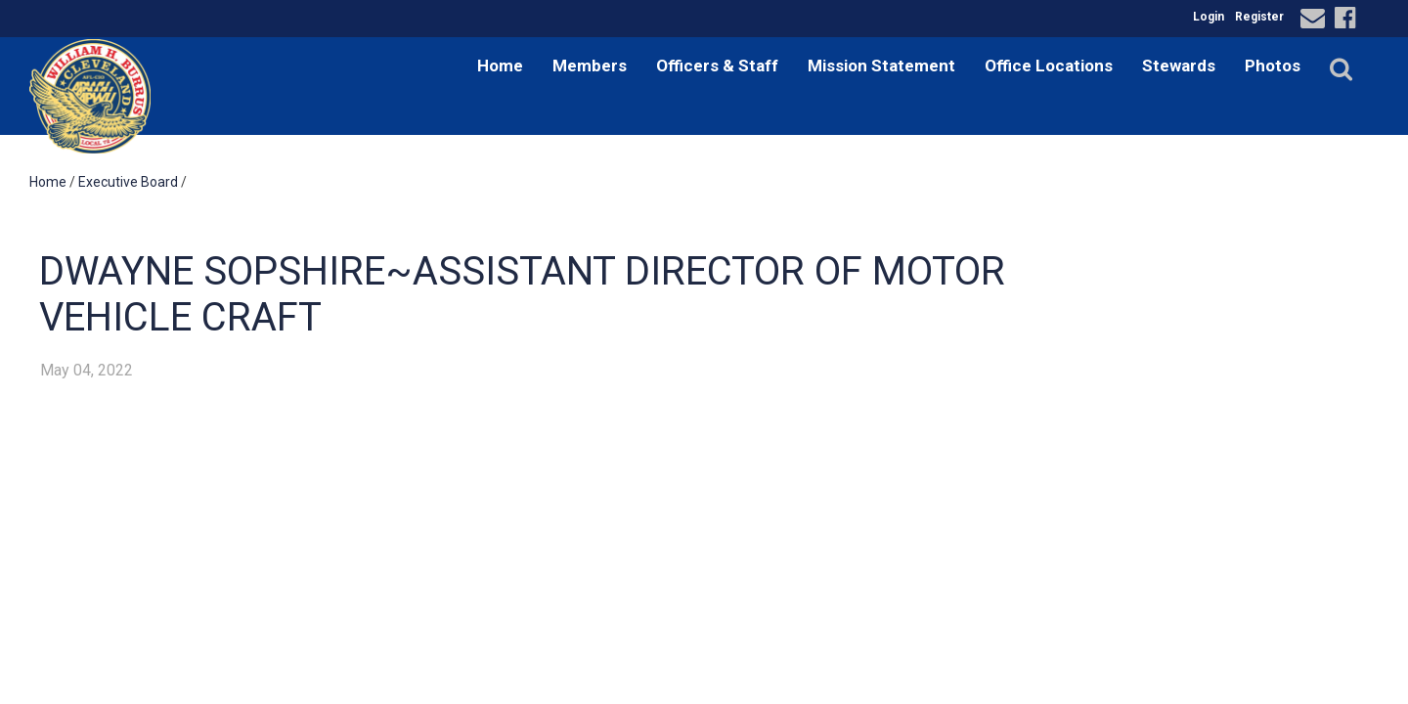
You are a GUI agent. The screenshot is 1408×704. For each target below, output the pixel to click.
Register (1259, 16)
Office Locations (1049, 65)
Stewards (1178, 65)
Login (1208, 16)
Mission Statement (881, 65)
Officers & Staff (717, 65)
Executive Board (128, 182)
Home (500, 65)
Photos (1272, 65)
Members (589, 65)
